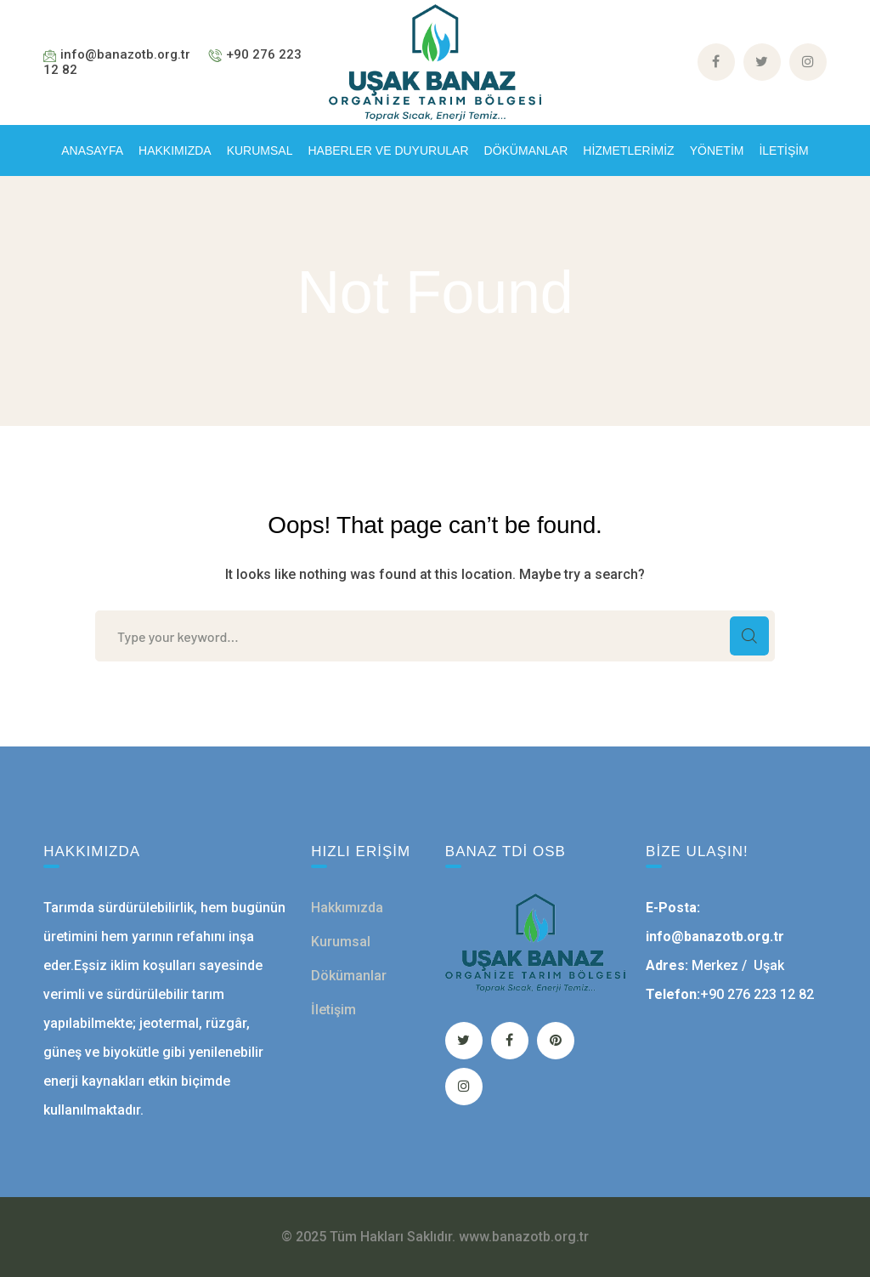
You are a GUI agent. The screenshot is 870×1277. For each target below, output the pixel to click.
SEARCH (749, 636)
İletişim (333, 1010)
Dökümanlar (349, 976)
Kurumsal (340, 942)
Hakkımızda (347, 908)
